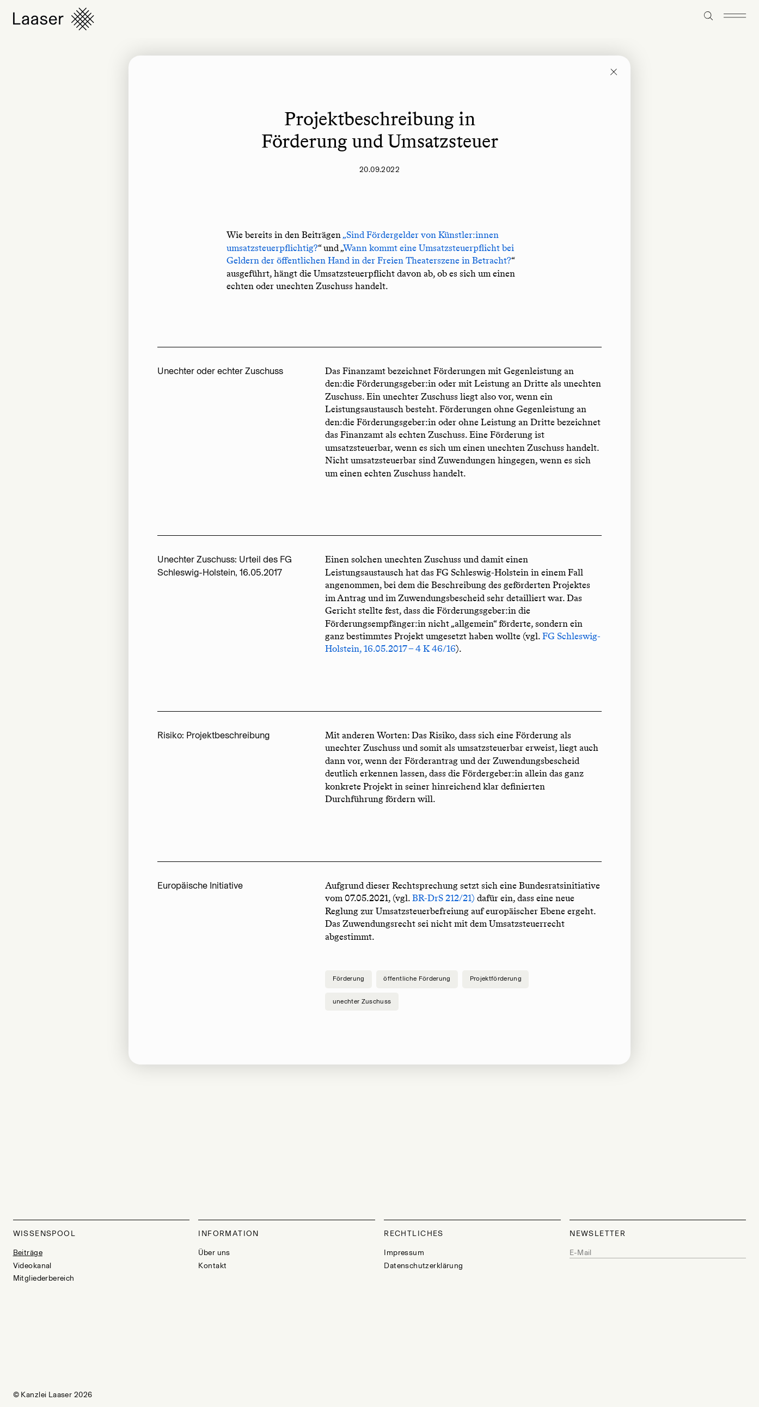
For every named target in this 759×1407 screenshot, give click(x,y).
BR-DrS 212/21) (443, 897)
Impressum (404, 1252)
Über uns (214, 1252)
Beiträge (27, 1252)
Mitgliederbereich (44, 1278)
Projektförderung (496, 978)
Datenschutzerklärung (423, 1265)
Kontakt (212, 1265)
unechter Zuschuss (362, 1001)
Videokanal (32, 1265)
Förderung (349, 978)
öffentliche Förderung (416, 978)
